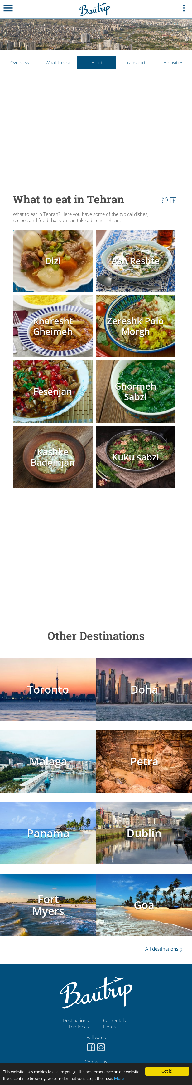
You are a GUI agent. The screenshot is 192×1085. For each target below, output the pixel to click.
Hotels (110, 1026)
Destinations (76, 1020)
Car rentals (114, 1020)
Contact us (96, 1061)
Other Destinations (96, 636)
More (119, 1078)
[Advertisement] (96, 128)
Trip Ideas (78, 1026)
